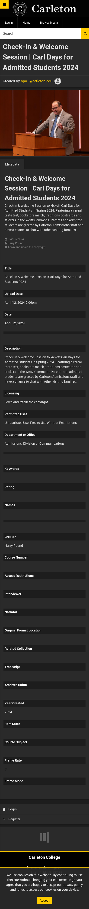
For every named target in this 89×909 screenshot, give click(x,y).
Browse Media (49, 22)
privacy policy (73, 884)
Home (26, 22)
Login (10, 809)
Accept (45, 900)
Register (12, 819)
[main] (44, 445)
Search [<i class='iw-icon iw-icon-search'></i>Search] (85, 33)
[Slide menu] (4, 4)
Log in (9, 22)
